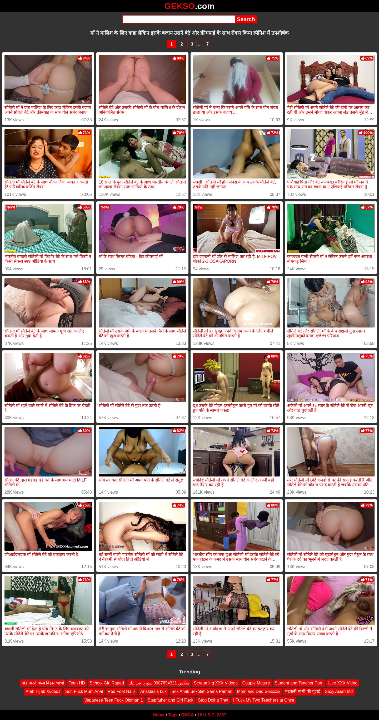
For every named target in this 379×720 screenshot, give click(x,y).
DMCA (187, 715)
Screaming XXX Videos (216, 683)
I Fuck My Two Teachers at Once (263, 700)
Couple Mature (256, 683)
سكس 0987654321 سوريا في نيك (159, 683)
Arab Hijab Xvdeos (43, 691)
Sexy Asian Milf (339, 691)
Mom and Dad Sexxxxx (258, 691)
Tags (173, 715)
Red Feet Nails (122, 691)
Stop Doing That (213, 700)
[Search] (178, 19)
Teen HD (77, 683)
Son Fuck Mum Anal (84, 691)
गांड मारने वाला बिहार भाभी (43, 683)
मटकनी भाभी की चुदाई (302, 691)
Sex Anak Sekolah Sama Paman (201, 691)
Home (158, 715)
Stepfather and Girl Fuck (170, 700)
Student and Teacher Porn (299, 683)
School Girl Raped (107, 683)
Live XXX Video (342, 683)
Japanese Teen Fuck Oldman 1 (114, 700)
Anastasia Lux (153, 691)
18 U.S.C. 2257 (211, 715)
